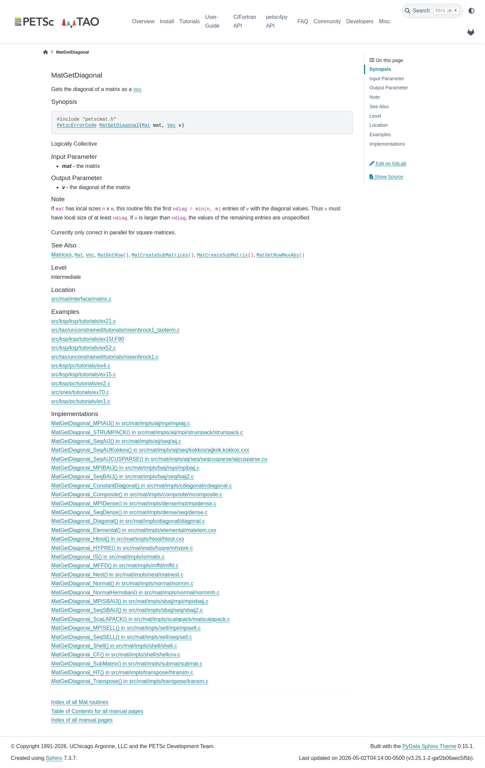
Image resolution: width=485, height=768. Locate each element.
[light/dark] (471, 11)
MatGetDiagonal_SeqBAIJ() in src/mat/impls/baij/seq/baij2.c (122, 476)
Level (375, 116)
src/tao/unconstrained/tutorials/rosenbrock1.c (104, 357)
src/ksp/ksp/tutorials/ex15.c (83, 374)
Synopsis (380, 69)
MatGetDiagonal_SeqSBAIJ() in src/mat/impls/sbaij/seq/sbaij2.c (127, 610)
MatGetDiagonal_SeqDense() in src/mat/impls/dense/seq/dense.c (129, 512)
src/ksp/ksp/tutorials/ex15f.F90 (87, 339)
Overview (143, 21)
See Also (379, 106)
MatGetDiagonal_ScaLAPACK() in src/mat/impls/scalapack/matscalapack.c (140, 619)
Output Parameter (388, 87)
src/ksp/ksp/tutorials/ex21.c (83, 321)
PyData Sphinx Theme (429, 746)
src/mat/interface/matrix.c (81, 299)
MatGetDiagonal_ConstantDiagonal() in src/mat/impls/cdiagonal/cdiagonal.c (141, 486)
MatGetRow (110, 255)
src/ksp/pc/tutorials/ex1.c (80, 401)
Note (374, 97)
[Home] (45, 52)
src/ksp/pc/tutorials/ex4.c (80, 365)
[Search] (432, 11)
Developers (360, 21)
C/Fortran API (244, 21)
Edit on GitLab (388, 163)
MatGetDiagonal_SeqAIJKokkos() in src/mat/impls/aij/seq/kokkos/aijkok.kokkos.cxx (150, 450)
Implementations (387, 144)
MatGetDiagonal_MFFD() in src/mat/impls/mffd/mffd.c (115, 565)
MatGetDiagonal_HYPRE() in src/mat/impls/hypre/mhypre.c (122, 548)
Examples (380, 134)
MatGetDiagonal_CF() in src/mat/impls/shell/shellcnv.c (115, 654)
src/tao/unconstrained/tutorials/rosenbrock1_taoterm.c (115, 330)
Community (327, 21)
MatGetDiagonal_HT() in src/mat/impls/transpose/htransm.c (122, 672)
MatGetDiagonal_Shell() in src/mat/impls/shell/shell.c (114, 646)
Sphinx (54, 758)
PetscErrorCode (77, 125)
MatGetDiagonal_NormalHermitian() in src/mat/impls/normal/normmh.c (135, 592)
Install (167, 21)
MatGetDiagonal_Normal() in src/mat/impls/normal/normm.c (122, 583)
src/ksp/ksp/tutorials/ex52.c (83, 348)
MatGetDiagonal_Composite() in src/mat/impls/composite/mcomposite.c (136, 494)
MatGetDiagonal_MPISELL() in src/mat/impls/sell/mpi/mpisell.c (126, 628)
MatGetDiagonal (119, 125)
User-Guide (212, 21)
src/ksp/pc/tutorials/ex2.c (80, 383)
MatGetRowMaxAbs (278, 255)
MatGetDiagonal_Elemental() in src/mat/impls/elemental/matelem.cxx (133, 530)
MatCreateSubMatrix (222, 255)
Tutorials (189, 21)
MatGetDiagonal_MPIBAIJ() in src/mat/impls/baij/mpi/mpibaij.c (125, 468)
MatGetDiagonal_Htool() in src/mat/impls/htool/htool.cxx (117, 539)
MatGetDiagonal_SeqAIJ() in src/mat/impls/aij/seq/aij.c (116, 441)
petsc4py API (277, 21)
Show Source (386, 176)
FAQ (302, 21)
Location (378, 125)
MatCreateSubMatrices (160, 255)
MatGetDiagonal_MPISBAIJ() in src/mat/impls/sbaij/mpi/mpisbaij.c (129, 601)
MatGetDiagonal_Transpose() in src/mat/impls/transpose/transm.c (129, 681)
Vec (137, 89)
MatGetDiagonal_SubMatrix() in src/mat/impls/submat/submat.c (126, 664)
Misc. (385, 21)
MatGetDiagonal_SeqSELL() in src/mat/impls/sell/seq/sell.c (121, 637)
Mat (146, 125)
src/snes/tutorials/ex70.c (80, 392)
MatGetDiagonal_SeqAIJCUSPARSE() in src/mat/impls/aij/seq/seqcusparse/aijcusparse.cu (159, 459)
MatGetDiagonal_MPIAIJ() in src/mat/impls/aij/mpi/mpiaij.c (120, 423)
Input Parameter (386, 78)
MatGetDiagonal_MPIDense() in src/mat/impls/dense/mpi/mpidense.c (133, 503)
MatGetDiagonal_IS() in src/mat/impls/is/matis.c (108, 557)
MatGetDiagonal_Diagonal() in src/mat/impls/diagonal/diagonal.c (128, 521)
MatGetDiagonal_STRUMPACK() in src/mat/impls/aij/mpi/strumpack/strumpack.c (147, 432)
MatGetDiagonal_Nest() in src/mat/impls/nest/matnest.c (117, 575)
